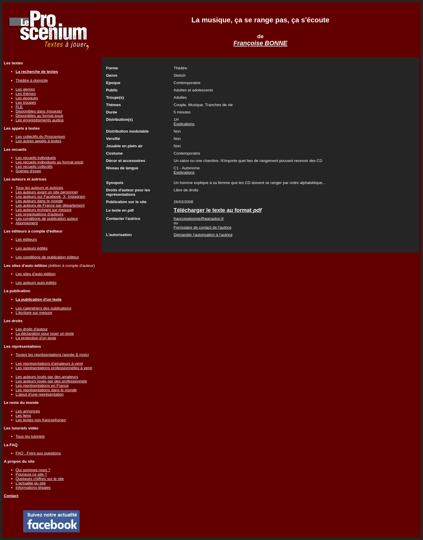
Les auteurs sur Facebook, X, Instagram (50, 196)
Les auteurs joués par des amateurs (47, 377)
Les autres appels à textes (38, 141)
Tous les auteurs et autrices (39, 187)
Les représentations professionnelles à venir (54, 368)
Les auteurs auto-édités (36, 282)
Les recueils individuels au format (49, 162)
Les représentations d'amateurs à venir (49, 363)
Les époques (27, 98)
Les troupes (26, 102)
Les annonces (28, 411)
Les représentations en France (42, 385)
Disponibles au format (39, 115)
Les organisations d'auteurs (39, 214)
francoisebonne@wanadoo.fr (199, 218)
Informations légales (33, 487)
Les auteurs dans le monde (39, 201)
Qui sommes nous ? (33, 470)
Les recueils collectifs (34, 166)
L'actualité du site (31, 483)
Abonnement (27, 223)
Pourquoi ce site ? (31, 474)
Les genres (25, 89)
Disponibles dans (39, 111)
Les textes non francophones (41, 420)
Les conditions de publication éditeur (47, 257)
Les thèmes (26, 93)
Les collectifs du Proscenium (40, 136)
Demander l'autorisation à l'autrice (203, 235)
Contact (11, 496)
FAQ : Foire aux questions (38, 453)
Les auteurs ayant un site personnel (47, 192)
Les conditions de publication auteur (47, 218)
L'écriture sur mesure (34, 312)
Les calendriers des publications (43, 308)
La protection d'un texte (36, 338)
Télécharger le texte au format (218, 210)
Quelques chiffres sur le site (40, 479)
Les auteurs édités (32, 248)
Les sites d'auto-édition (36, 274)
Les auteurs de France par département (50, 205)
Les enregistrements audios (40, 120)
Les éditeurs (26, 239)
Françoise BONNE (261, 43)
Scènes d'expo (28, 171)
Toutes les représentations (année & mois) (52, 354)
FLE (19, 107)
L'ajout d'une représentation (40, 394)
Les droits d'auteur (32, 329)
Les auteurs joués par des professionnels (51, 381)
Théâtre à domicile (32, 80)
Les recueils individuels (36, 158)
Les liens (23, 415)
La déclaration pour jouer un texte (45, 333)
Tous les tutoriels (30, 436)
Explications (184, 124)
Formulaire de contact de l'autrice (202, 227)
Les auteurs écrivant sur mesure (43, 210)
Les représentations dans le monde (46, 390)
